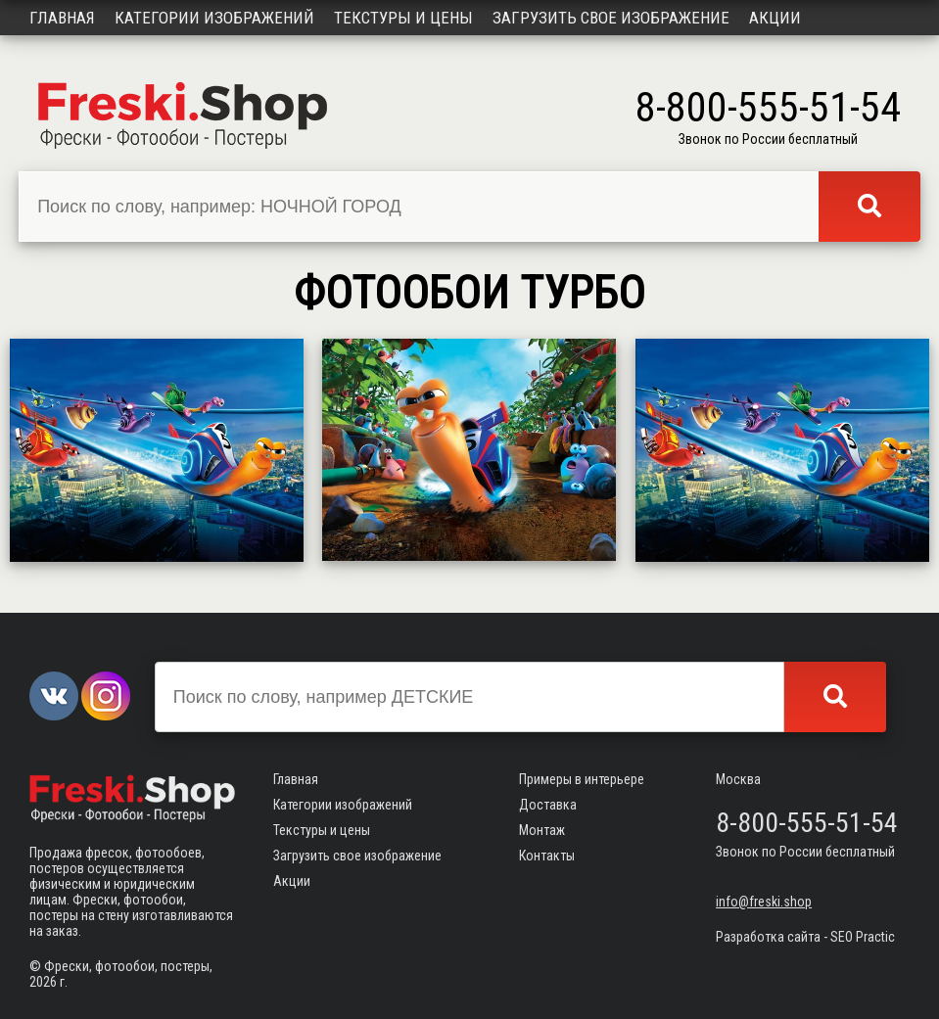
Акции (775, 17)
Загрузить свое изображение (611, 17)
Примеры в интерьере (581, 779)
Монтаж (542, 830)
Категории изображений (214, 17)
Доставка (548, 804)
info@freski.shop (764, 901)
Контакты (547, 855)
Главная (62, 17)
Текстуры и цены (403, 17)
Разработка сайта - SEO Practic (805, 937)
